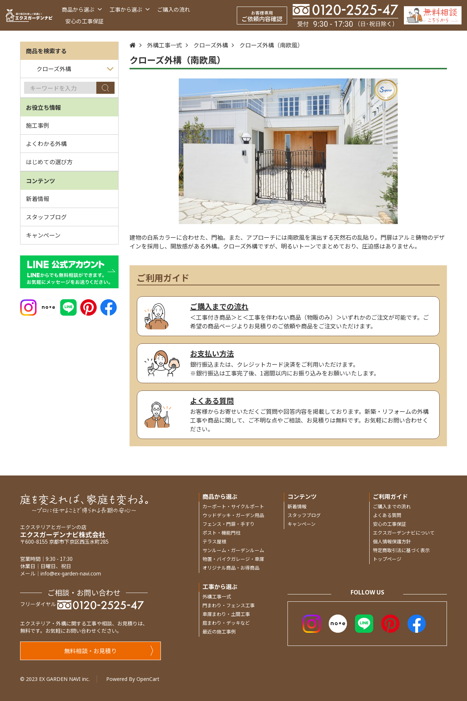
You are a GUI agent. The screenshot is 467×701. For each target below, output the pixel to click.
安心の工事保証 (84, 21)
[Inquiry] (433, 15)
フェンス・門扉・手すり (228, 523)
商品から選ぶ (82, 9)
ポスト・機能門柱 (221, 532)
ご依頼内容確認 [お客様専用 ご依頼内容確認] (262, 16)
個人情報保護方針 (392, 541)
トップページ (387, 558)
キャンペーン (43, 235)
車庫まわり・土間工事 (226, 614)
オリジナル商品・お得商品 (230, 567)
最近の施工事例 (219, 631)
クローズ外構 (210, 45)
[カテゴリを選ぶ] (69, 69)
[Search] (105, 88)
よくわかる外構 (46, 143)
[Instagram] (28, 306)
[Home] (133, 45)
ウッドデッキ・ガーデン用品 (233, 515)
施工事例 (37, 125)
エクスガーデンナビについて (404, 532)
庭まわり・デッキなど (226, 622)
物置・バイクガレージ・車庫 (233, 558)
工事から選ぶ (129, 9)
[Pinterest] (88, 306)
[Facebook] (108, 306)
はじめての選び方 (49, 161)
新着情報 (37, 198)
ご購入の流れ (173, 9)
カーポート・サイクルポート (233, 506)
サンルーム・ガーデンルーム (233, 550)
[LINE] (68, 306)
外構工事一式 (164, 45)
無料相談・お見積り (108, 651)
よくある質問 (387, 515)
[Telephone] (345, 15)
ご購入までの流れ (392, 506)
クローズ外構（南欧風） (271, 45)
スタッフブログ (46, 216)
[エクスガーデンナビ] (29, 15)
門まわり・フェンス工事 (228, 605)
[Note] (48, 306)
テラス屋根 (214, 541)
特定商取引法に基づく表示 (401, 550)
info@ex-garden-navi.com (70, 573)
